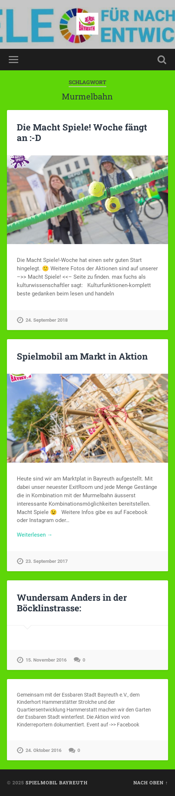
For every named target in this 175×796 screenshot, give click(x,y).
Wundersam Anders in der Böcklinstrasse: (72, 603)
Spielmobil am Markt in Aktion (82, 356)
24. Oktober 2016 (43, 750)
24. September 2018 (47, 320)
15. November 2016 (46, 660)
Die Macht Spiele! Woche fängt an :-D (82, 132)
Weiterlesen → (35, 535)
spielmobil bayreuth (57, 782)
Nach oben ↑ (150, 782)
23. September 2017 (47, 561)
